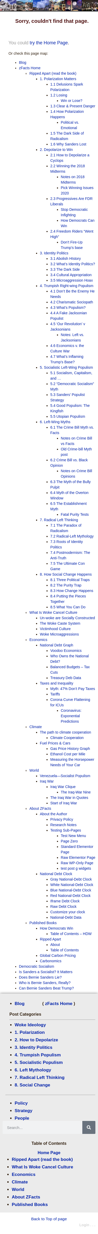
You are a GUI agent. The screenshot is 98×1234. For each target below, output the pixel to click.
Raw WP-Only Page (77, 863)
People (22, 1118)
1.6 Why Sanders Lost (68, 144)
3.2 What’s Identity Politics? (72, 264)
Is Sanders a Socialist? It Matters (46, 972)
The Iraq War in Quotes (69, 798)
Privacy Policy (61, 819)
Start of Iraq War (63, 803)
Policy (21, 1103)
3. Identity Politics (34, 1047)
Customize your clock (67, 912)
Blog (20, 1003)
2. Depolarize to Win (56, 150)
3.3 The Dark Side (65, 269)
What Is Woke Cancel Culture (42, 1167)
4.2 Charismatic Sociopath (71, 302)
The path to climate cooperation (65, 732)
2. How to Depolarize (36, 1039)
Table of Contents (64, 950)
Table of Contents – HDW (71, 934)
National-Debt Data (66, 917)
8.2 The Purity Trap (66, 585)
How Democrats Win (56, 928)
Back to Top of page (49, 1219)
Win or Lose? (71, 101)
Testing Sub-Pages (65, 830)
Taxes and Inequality (56, 683)
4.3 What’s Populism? (68, 307)
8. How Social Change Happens (66, 574)
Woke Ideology (30, 1024)
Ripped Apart (50, 939)
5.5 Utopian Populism (67, 416)
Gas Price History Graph (70, 749)
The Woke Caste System (60, 623)
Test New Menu (73, 836)
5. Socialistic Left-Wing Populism (66, 367)
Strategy (23, 1110)
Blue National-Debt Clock (70, 890)
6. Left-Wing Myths (55, 422)
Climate (20, 1182)
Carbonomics (50, 961)
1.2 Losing (58, 95)
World (18, 1189)
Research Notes (63, 825)
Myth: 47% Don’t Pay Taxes (72, 689)
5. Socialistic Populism (39, 1062)
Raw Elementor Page (78, 857)
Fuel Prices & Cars (55, 743)
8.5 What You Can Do (68, 607)
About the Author (53, 814)
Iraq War (47, 781)
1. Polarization (30, 1032)
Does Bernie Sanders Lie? (40, 977)
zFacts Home (58, 1003)
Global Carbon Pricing (58, 955)
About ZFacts (26, 1197)
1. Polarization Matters (58, 79)
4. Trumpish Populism (38, 1054)
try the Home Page (49, 42)
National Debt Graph (56, 645)
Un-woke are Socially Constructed (67, 618)
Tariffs (55, 694)
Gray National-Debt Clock (71, 879)
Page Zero (69, 841)
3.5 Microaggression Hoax (71, 280)
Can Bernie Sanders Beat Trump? (46, 988)
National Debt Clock (56, 874)
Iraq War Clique (63, 787)
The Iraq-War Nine (76, 792)
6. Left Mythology (33, 1070)
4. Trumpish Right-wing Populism (67, 286)
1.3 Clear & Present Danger (72, 106)
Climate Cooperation (67, 738)
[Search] (88, 1127)
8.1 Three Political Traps (70, 580)
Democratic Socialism (36, 966)
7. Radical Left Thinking (40, 1077)
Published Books (30, 1204)
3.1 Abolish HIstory (65, 258)
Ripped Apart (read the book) (42, 1159)
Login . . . (87, 1225)
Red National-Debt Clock (70, 896)
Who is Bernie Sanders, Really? (45, 983)
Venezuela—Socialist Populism (65, 776)
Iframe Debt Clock (65, 901)
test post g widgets (76, 868)
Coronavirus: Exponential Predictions (71, 715)
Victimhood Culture (55, 629)
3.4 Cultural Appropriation (71, 275)
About (55, 945)
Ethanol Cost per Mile (67, 754)
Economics (24, 1174)
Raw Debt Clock (63, 906)
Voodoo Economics (66, 651)
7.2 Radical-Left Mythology (72, 536)
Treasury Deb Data (65, 678)
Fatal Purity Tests (75, 514)
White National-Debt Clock (71, 885)
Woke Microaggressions (59, 634)
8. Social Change (32, 1085)
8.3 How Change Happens (71, 591)
